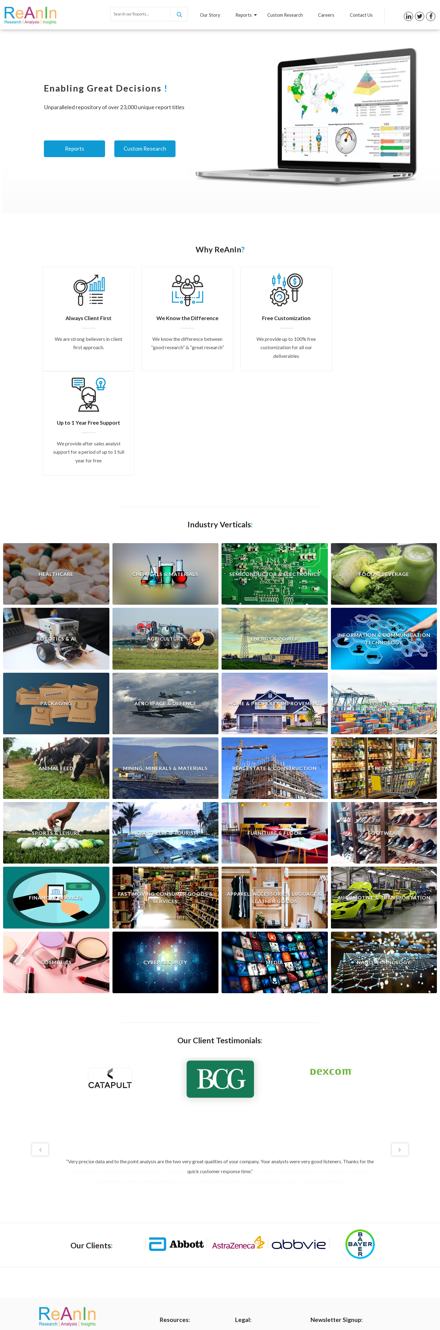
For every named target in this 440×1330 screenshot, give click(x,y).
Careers (326, 15)
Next (399, 1045)
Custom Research (284, 15)
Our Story (209, 15)
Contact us (171, 1272)
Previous (40, 1045)
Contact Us (360, 15)
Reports (245, 15)
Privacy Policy (249, 1231)
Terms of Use (248, 1241)
